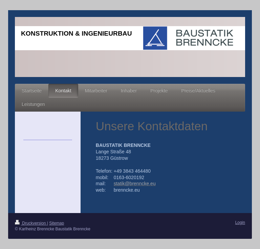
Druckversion (31, 223)
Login (240, 222)
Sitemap (56, 223)
